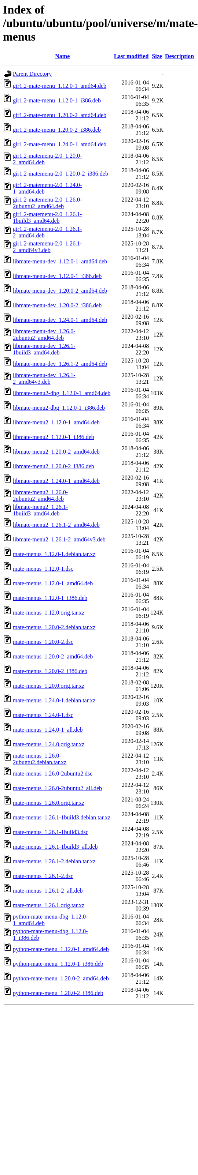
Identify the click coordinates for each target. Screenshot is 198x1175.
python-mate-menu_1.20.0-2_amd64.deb (61, 978)
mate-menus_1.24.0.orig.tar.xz (48, 744)
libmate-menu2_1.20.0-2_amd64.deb (56, 451)
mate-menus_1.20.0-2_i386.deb (50, 671)
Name (62, 56)
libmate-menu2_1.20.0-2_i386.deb (53, 466)
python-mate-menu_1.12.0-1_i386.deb (58, 964)
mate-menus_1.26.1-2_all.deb (48, 890)
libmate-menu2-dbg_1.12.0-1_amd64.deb (61, 393)
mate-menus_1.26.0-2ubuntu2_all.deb (57, 788)
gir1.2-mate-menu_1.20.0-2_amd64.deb (59, 115)
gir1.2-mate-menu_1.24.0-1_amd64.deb (59, 144)
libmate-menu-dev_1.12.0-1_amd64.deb (60, 261)
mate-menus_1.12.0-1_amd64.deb (53, 583)
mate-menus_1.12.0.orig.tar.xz (48, 612)
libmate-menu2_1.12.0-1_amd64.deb (56, 422)
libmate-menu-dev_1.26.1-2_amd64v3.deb (44, 378)
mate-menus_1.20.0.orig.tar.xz (48, 686)
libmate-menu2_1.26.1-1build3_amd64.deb (40, 510)
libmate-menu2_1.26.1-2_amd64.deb (56, 525)
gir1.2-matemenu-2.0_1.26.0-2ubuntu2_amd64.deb (47, 202)
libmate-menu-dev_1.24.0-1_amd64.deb (60, 320)
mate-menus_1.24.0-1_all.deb (48, 730)
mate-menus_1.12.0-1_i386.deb (50, 598)
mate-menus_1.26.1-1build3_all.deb (55, 847)
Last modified (131, 56)
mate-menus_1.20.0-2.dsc (43, 642)
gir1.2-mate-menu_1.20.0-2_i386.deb (57, 130)
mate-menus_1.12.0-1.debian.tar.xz (54, 554)
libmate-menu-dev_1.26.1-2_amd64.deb (60, 364)
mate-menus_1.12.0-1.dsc (43, 569)
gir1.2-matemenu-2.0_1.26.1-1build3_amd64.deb (47, 217)
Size (157, 56)
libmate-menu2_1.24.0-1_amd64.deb (56, 481)
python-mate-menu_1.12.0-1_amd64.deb (61, 949)
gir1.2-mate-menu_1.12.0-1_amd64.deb (59, 86)
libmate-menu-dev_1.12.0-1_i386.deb (57, 276)
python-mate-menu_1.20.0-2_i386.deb (58, 993)
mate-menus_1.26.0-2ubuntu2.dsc (52, 773)
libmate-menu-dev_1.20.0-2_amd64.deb (60, 291)
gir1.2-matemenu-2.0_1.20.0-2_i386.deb (60, 173)
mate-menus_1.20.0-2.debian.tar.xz (54, 627)
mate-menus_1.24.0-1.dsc (43, 715)
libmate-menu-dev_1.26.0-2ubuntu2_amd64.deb (44, 334)
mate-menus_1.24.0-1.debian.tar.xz (54, 700)
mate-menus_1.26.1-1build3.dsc (50, 832)
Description (179, 56)
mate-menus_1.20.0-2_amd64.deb (53, 656)
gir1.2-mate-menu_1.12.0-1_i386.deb (57, 100)
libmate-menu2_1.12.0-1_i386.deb (53, 437)
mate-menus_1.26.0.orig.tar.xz (48, 803)
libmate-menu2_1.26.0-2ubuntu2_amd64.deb (40, 495)
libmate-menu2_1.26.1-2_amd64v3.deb (59, 539)
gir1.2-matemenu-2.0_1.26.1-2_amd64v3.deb (47, 246)
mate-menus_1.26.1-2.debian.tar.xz (54, 861)
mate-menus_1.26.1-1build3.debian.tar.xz (61, 817)
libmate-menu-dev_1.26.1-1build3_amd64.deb (44, 349)
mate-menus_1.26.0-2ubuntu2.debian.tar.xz (39, 758)
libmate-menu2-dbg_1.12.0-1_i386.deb (59, 408)
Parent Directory (32, 74)
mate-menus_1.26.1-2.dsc (43, 876)
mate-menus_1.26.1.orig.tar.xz (48, 905)
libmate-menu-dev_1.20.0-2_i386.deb (57, 305)
